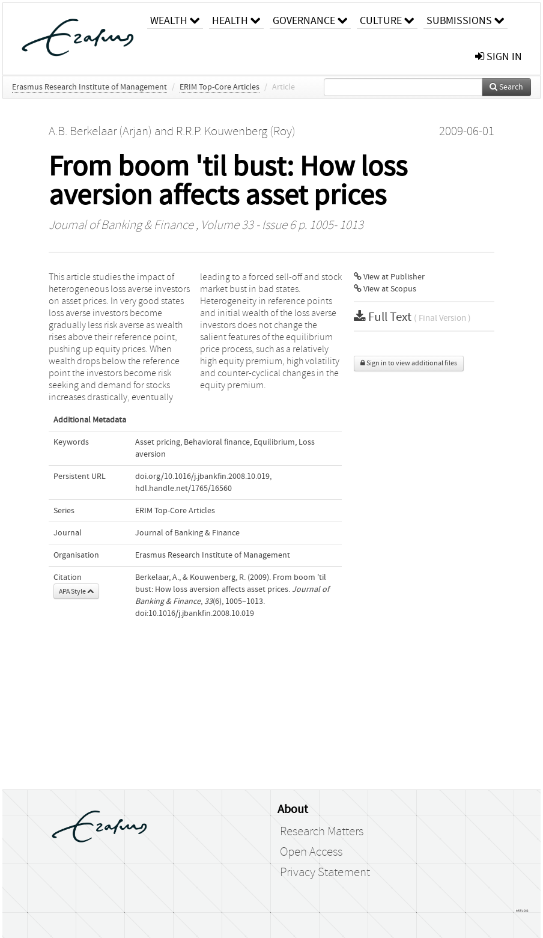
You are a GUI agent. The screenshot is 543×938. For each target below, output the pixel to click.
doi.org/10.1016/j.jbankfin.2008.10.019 (202, 476)
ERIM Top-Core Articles (219, 87)
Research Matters (321, 831)
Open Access (311, 852)
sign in (498, 56)
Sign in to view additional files (408, 363)
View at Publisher (389, 277)
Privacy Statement (325, 872)
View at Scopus (385, 289)
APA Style (76, 591)
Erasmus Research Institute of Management (89, 87)
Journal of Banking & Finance (121, 225)
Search (506, 87)
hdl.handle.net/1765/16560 (183, 488)
